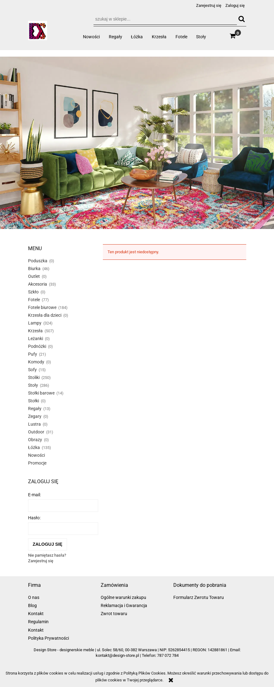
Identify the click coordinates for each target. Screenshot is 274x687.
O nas (33, 597)
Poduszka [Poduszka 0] (37, 260)
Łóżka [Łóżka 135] (34, 447)
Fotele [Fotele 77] (34, 299)
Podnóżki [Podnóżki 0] (37, 346)
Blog (32, 605)
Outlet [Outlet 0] (34, 276)
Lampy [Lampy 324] (34, 322)
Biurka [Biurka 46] (34, 268)
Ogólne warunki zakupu (123, 597)
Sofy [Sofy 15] (32, 369)
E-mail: (34, 494)
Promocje (37, 462)
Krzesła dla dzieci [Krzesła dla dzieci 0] (44, 315)
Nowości (36, 455)
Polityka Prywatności (48, 638)
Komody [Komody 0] (36, 361)
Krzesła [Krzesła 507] (35, 330)
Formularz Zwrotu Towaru (198, 597)
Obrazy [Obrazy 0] (35, 439)
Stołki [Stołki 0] (33, 400)
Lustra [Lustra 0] (34, 424)
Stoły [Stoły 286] (33, 385)
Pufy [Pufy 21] (32, 354)
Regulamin (38, 621)
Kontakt (36, 613)
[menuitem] (91, 36)
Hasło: (34, 517)
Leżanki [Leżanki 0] (35, 338)
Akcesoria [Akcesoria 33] (37, 284)
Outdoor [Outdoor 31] (36, 431)
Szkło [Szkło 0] (33, 291)
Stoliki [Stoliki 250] (34, 377)
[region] (137, 142)
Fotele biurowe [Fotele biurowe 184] (42, 307)
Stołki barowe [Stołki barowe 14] (41, 392)
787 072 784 (168, 655)
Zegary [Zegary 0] (34, 416)
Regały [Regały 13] (34, 408)
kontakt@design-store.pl (117, 655)
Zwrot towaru (114, 613)
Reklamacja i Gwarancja (124, 605)
